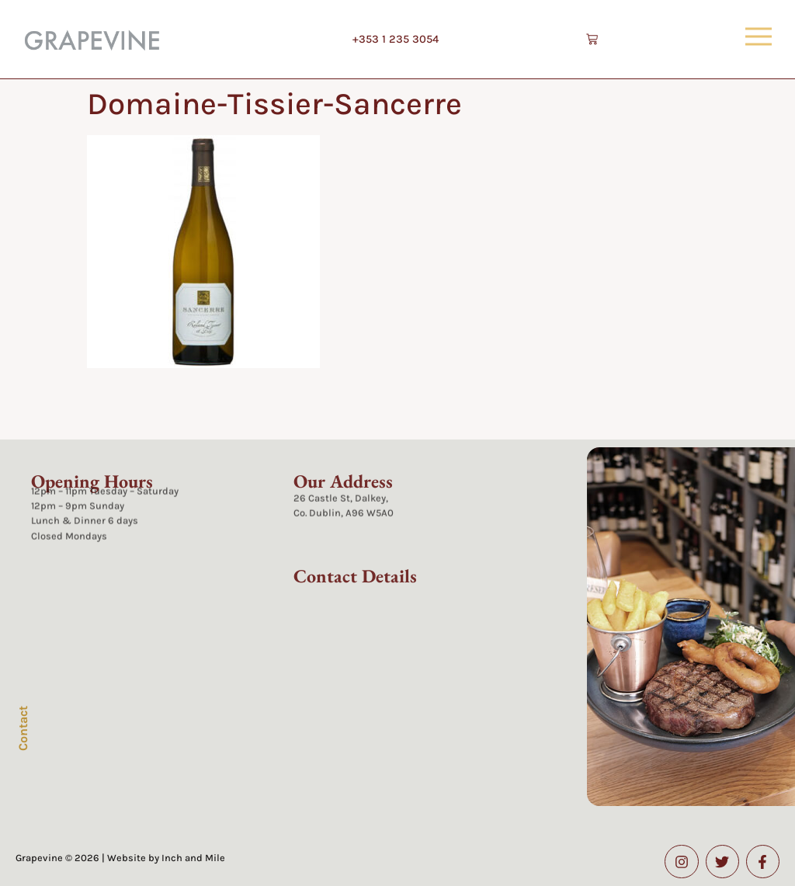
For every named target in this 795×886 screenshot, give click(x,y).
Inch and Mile (193, 857)
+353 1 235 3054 (395, 39)
